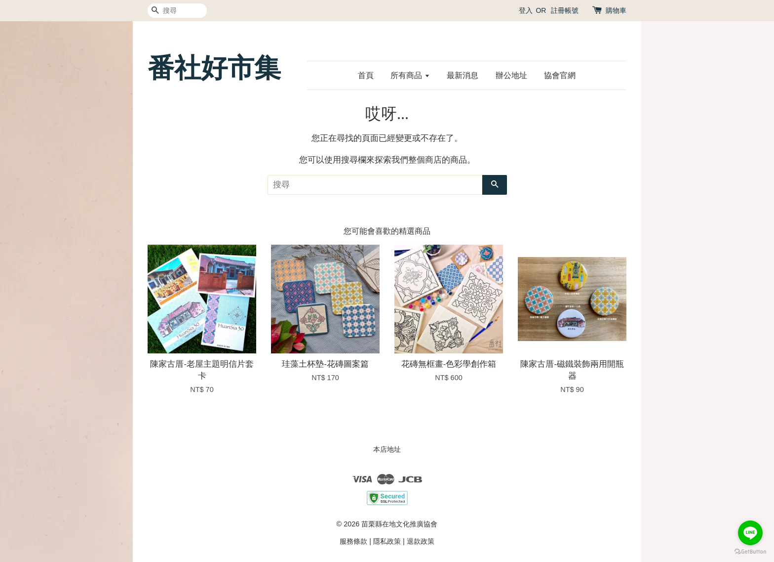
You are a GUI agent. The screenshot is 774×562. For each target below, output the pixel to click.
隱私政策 (387, 541)
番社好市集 (214, 68)
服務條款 (353, 541)
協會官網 (560, 75)
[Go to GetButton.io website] (750, 552)
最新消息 (462, 75)
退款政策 (420, 541)
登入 (526, 10)
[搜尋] (177, 10)
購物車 (616, 10)
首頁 (366, 75)
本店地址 (387, 449)
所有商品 (409, 75)
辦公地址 (511, 75)
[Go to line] (750, 532)
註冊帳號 (565, 10)
